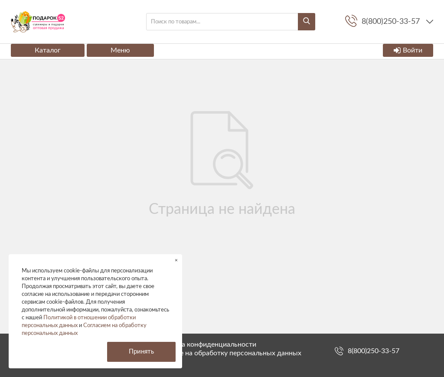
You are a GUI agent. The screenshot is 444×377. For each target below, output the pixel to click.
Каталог (48, 50)
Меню (120, 50)
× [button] (176, 260)
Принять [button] (141, 351)
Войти (408, 50)
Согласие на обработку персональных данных (227, 353)
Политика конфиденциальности (205, 344)
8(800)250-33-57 (373, 350)
